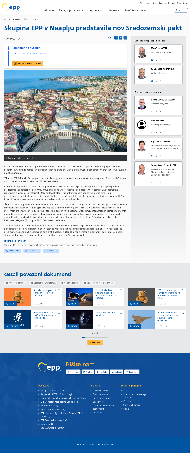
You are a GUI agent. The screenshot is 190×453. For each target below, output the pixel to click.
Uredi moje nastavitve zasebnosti (103, 407)
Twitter (87, 372)
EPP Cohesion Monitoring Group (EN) (59, 401)
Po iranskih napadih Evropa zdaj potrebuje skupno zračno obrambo (168, 316)
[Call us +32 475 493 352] (156, 111)
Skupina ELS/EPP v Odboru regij (56, 394)
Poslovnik (98, 412)
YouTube (102, 372)
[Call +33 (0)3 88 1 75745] (161, 81)
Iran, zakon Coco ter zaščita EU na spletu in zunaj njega (45, 315)
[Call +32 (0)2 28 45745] (156, 81)
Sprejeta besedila (131, 404)
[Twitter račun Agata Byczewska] (161, 156)
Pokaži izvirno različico (27, 63)
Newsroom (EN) (101, 390)
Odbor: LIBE (50, 250)
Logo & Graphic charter (52, 427)
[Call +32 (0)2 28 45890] (156, 60)
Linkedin (117, 372)
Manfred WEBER (159, 48)
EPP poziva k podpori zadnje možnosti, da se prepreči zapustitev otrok (168, 294)
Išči (178, 10)
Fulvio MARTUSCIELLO (162, 69)
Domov (7, 19)
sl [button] (143, 3)
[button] (124, 158)
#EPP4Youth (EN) (49, 405)
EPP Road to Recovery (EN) (54, 420)
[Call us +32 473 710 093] (156, 182)
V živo (126, 408)
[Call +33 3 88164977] (161, 132)
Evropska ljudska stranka (53, 390)
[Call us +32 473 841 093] (156, 156)
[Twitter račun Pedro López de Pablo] (161, 111)
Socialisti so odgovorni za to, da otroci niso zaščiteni (45, 293)
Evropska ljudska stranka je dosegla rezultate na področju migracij (106, 294)
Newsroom (17, 19)
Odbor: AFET (32, 250)
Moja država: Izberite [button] (157, 3)
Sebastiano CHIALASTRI (163, 165)
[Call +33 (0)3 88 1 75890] (161, 60)
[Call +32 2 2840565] (156, 132)
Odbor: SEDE (13, 250)
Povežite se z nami (102, 398)
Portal (126, 390)
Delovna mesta (100, 394)
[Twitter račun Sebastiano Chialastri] (161, 182)
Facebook (73, 372)
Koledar (127, 401)
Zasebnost (98, 401)
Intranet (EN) (47, 423)
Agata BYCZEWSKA (161, 141)
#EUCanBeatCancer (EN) (53, 409)
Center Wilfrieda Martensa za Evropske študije (64, 398)
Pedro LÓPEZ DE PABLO (163, 99)
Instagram (132, 372)
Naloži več (95, 342)
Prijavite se (182, 3)
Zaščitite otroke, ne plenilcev (105, 313)
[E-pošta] (152, 60)
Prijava (171, 3)
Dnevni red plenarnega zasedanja (134, 396)
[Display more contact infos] (165, 60)
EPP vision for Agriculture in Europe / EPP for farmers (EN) (63, 415)
